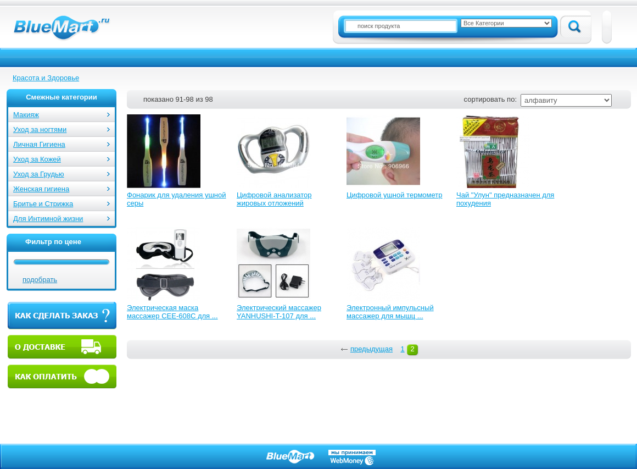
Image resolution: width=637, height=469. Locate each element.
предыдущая (371, 349)
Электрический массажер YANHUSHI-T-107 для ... (279, 312)
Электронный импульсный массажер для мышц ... (390, 312)
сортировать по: (490, 99)
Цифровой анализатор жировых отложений (274, 199)
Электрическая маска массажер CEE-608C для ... (172, 312)
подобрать (40, 279)
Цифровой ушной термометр (394, 195)
